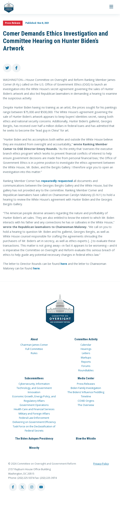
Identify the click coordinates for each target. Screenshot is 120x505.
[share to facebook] (16, 68)
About (34, 339)
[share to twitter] (7, 68)
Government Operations (34, 405)
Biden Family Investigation (86, 388)
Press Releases (86, 384)
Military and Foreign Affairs (34, 413)
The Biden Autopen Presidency (34, 438)
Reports (86, 361)
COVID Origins (86, 401)
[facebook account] (13, 487)
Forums (85, 366)
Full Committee (34, 349)
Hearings (86, 349)
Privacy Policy (101, 463)
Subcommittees (34, 378)
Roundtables (85, 370)
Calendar (85, 344)
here (63, 264)
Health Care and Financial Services (34, 409)
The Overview (86, 405)
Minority (34, 447)
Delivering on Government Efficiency (34, 422)
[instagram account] (32, 487)
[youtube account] (41, 487)
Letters (86, 353)
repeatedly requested (57, 181)
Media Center (86, 378)
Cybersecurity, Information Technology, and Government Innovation (34, 388)
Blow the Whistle (86, 438)
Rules (34, 353)
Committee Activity (85, 339)
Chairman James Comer (34, 344)
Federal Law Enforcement (34, 418)
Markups (86, 357)
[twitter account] (22, 487)
